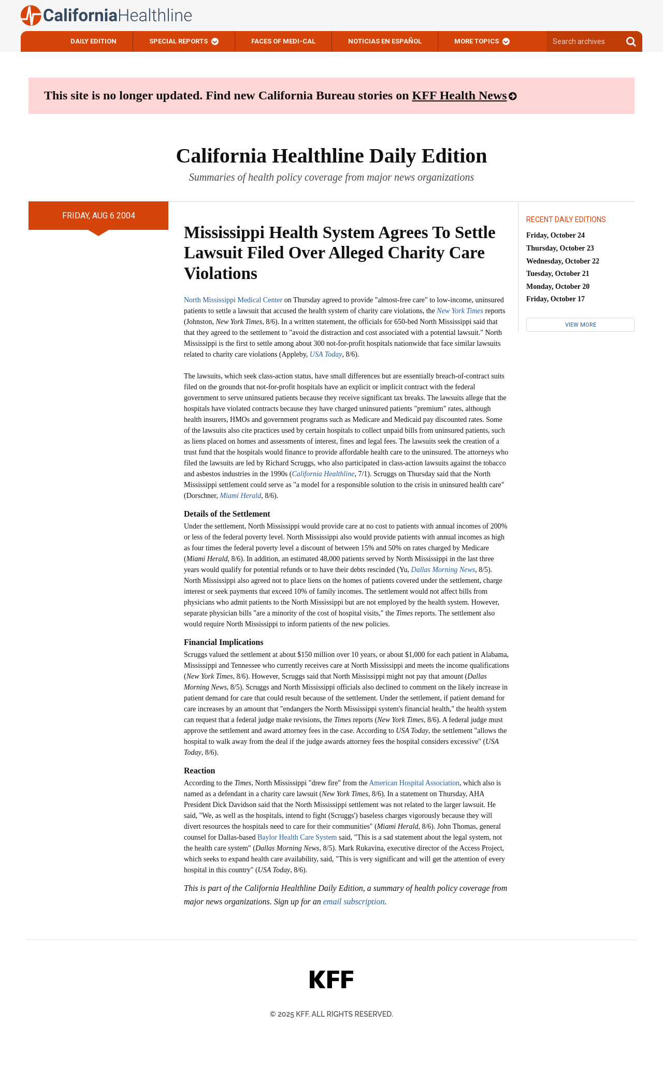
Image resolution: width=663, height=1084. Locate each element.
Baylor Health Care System (297, 837)
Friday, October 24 (555, 235)
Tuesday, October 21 (557, 273)
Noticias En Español (385, 41)
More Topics (476, 41)
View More (580, 324)
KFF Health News (459, 95)
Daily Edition (93, 41)
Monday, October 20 (557, 286)
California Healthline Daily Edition (331, 155)
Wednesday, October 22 (562, 261)
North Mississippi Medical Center (233, 300)
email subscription (354, 901)
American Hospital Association (414, 783)
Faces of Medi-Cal (283, 41)
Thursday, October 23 (560, 248)
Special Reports (178, 41)
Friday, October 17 (555, 299)
